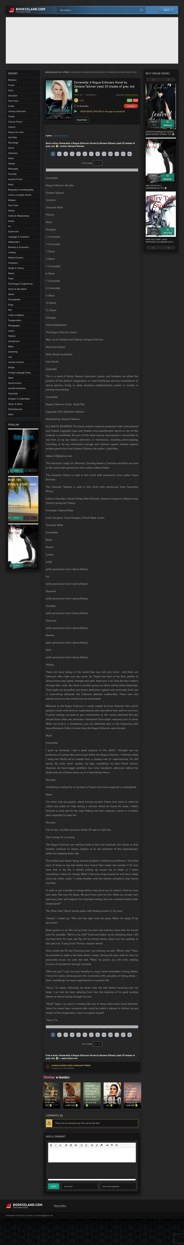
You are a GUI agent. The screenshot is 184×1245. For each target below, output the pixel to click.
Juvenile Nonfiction (17, 388)
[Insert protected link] (101, 1145)
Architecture (14, 341)
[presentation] (153, 80)
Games (11, 294)
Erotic (10, 90)
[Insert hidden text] (117, 1145)
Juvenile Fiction (15, 179)
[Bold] (51, 1145)
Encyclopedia (14, 299)
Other (66, 72)
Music (10, 184)
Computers (13, 262)
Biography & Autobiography (21, 189)
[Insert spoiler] (112, 1145)
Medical (11, 336)
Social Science (14, 383)
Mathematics (14, 242)
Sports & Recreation (17, 289)
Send (53, 1186)
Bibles (11, 346)
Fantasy (11, 163)
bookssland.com (53, 72)
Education (12, 95)
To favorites (81, 106)
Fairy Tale (12, 174)
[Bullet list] (82, 1145)
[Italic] (56, 1145)
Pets (10, 309)
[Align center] (71, 1145)
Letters (11, 330)
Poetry (11, 158)
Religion (12, 200)
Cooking (12, 252)
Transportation (14, 320)
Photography (14, 325)
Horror (11, 147)
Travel (10, 278)
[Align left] (66, 1145)
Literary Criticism (16, 362)
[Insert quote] (107, 1145)
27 (123, 153)
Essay (10, 304)
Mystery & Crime (16, 132)
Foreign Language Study (19, 372)
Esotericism (13, 231)
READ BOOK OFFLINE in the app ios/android (102, 111)
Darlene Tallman (131, 95)
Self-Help (12, 137)
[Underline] (60, 1145)
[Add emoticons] (92, 1145)
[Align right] (76, 1145)
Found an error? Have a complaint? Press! (71, 1065)
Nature (11, 273)
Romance (12, 80)
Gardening (13, 351)
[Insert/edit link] (97, 1145)
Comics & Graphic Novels (19, 195)
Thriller (11, 116)
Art (9, 226)
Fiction (11, 85)
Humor (11, 221)
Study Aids (13, 393)
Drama (11, 106)
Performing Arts (15, 409)
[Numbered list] (86, 1145)
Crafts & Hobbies (16, 315)
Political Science (15, 257)
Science (11, 127)
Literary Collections (17, 111)
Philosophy (13, 168)
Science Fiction (15, 121)
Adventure (13, 153)
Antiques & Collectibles (19, 398)
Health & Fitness (16, 268)
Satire (10, 377)
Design (11, 367)
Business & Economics (18, 247)
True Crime (13, 205)
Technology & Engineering (20, 283)
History (11, 210)
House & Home (15, 404)
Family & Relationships (18, 215)
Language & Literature (18, 236)
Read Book (82, 119)
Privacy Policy (60, 1205)
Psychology (13, 142)
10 (110, 153)
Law (10, 357)
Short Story (13, 100)
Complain (131, 106)
